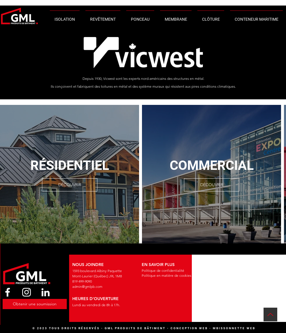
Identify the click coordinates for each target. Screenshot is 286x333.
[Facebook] (7, 292)
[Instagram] (26, 292)
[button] (35, 304)
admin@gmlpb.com (87, 286)
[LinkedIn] (45, 292)
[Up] (270, 314)
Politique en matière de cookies (166, 275)
